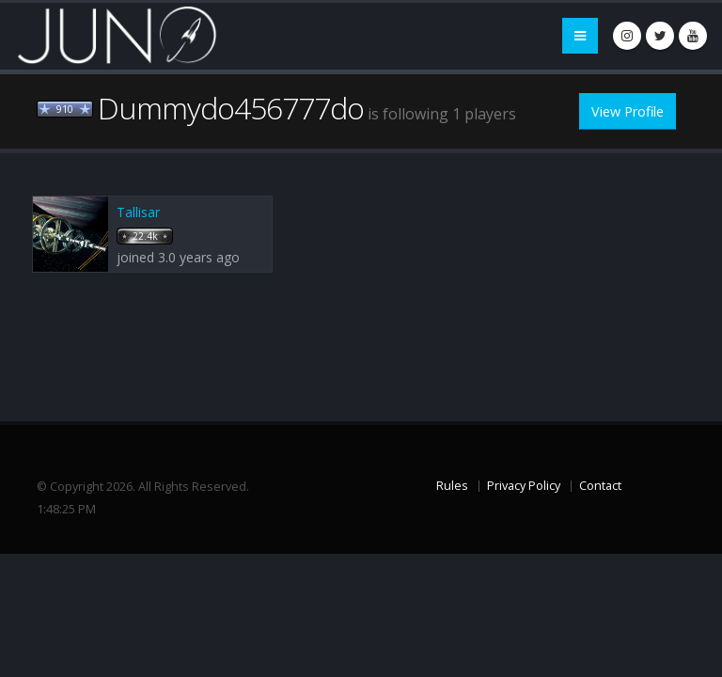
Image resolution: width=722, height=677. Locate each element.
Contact (600, 486)
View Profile (627, 111)
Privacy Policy (523, 486)
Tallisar (138, 212)
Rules (452, 486)
